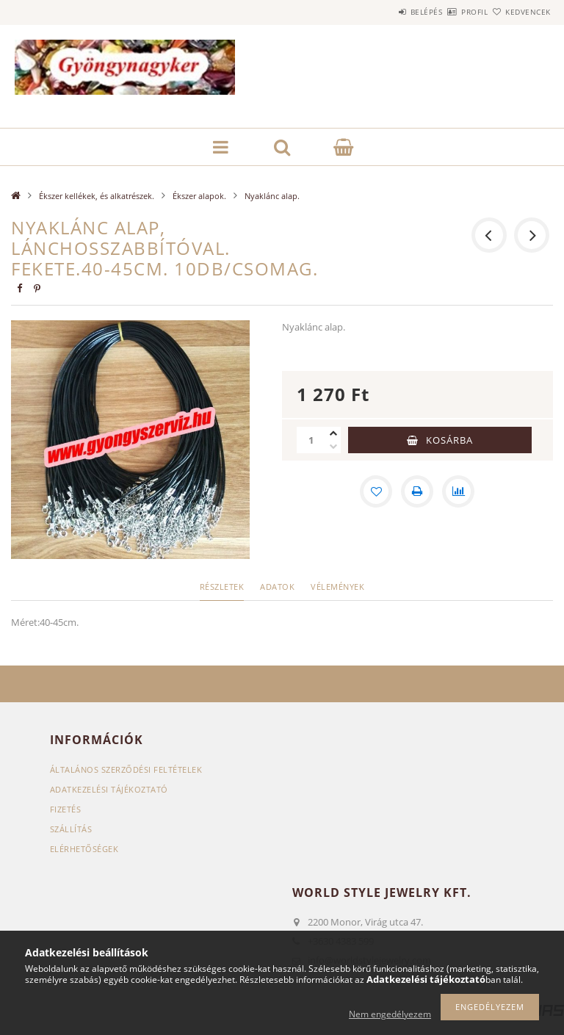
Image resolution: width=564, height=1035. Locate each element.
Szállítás (71, 828)
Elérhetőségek (84, 848)
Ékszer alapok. (199, 195)
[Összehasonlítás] (458, 491)
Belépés (383, 12)
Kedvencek (520, 12)
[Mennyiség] (311, 440)
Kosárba (449, 440)
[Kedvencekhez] (376, 491)
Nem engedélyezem (390, 1014)
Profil (448, 12)
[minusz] (333, 446)
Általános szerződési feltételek (126, 769)
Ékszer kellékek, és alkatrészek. (96, 195)
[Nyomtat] (417, 491)
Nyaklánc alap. (272, 195)
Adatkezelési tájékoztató (109, 789)
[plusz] (333, 433)
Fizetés (66, 809)
